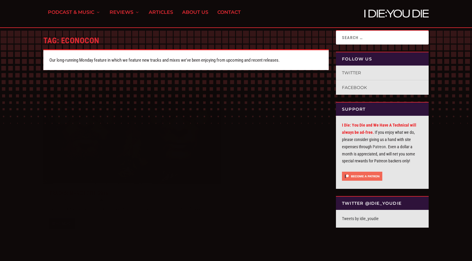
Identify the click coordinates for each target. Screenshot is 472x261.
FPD (106, 254)
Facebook (354, 87)
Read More (62, 213)
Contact (229, 15)
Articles (161, 15)
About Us (195, 15)
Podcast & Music (71, 15)
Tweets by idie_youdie (360, 218)
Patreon (379, 146)
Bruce (58, 183)
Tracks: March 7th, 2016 (78, 176)
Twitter (351, 72)
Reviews (121, 15)
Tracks (90, 183)
